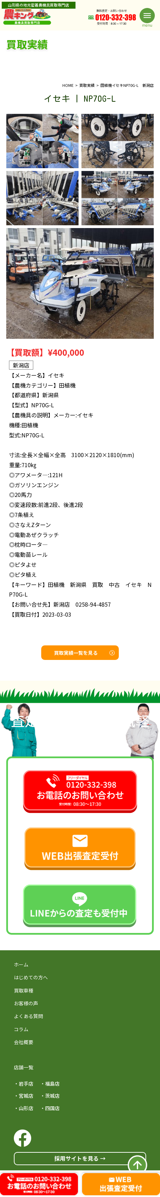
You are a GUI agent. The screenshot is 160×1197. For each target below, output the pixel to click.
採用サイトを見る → (80, 1158)
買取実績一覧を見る (84, 652)
